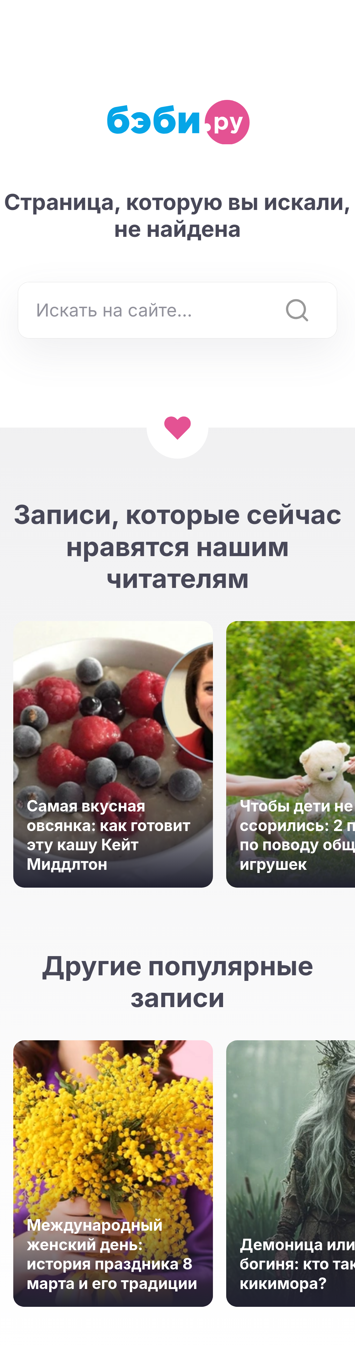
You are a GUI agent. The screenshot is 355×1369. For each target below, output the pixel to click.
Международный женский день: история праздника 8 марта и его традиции (112, 1254)
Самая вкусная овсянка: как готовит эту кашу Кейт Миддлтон (108, 835)
